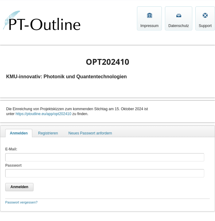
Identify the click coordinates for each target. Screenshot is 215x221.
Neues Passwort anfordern (90, 133)
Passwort (13, 165)
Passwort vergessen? (21, 202)
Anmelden (19, 133)
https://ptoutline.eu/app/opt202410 (43, 114)
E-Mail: (11, 149)
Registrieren (48, 133)
